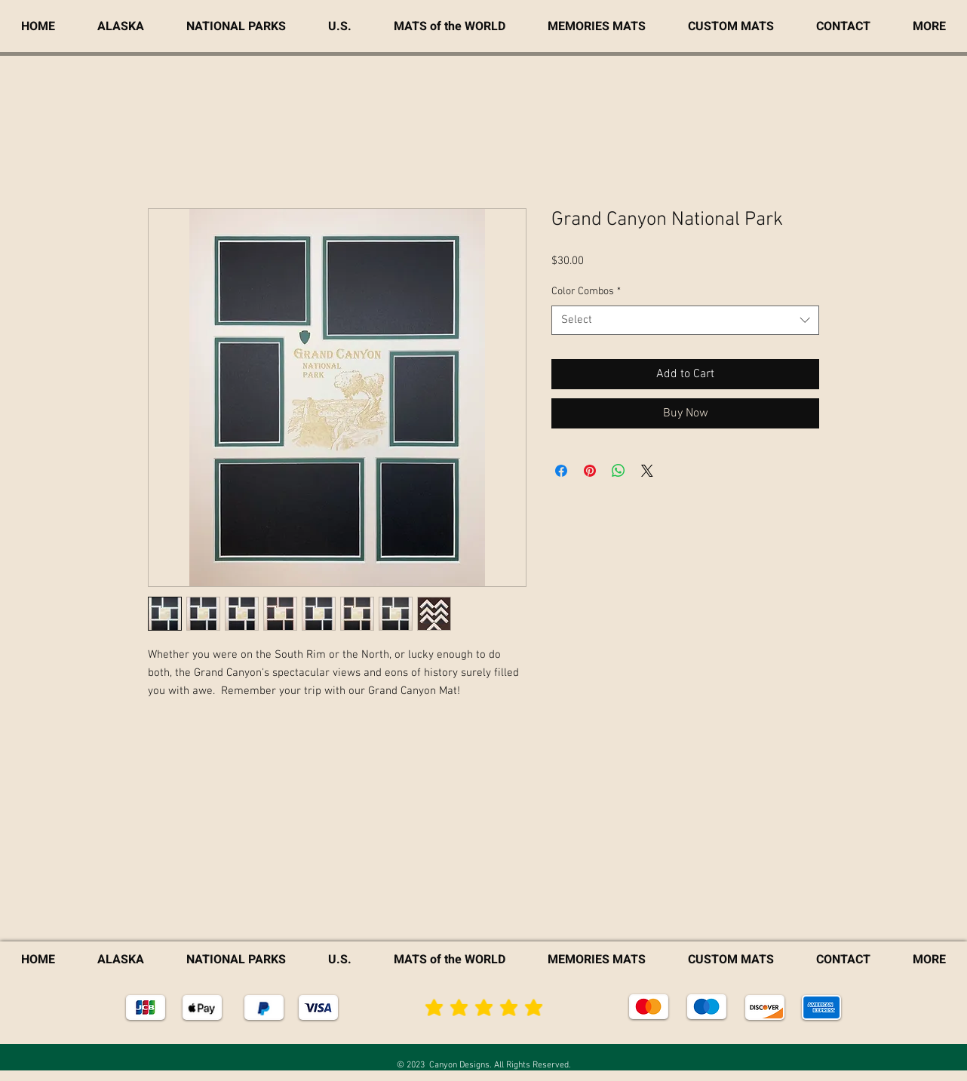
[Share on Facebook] (561, 471)
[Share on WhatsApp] (618, 471)
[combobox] (685, 320)
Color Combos (586, 291)
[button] (929, 26)
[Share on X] (647, 471)
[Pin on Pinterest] (590, 471)
